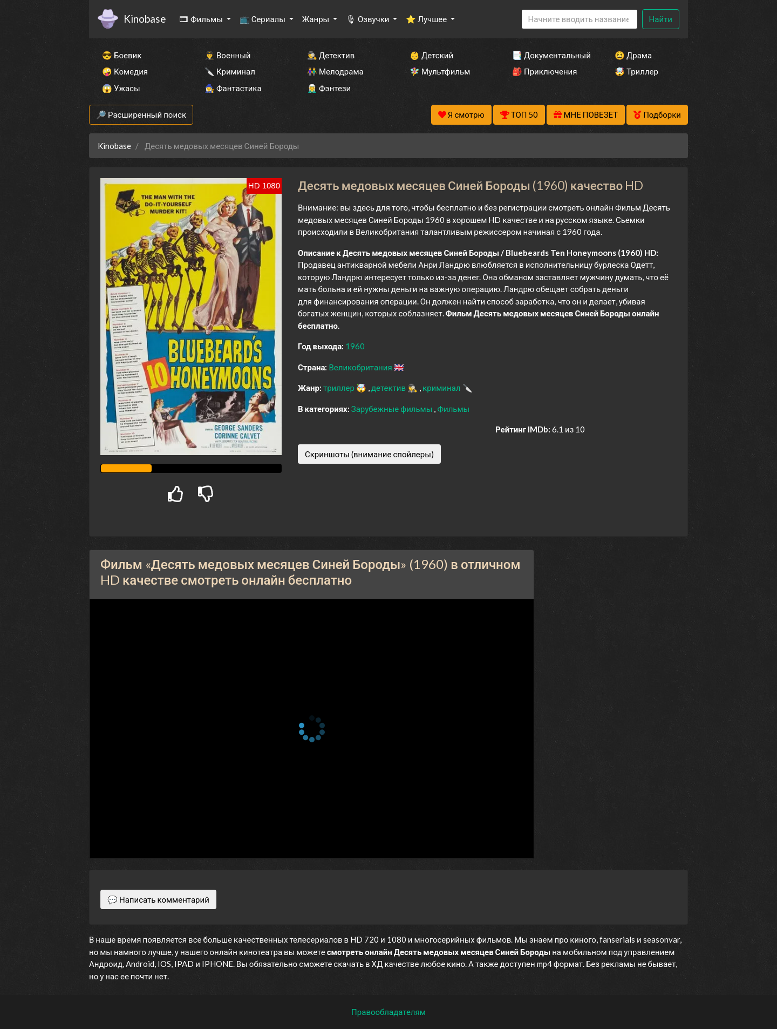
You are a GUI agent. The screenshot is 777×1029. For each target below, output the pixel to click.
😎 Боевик (121, 55)
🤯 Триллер (636, 71)
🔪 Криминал (230, 71)
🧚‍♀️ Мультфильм (440, 71)
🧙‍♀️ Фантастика (233, 88)
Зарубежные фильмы (392, 409)
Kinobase (145, 18)
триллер (339, 387)
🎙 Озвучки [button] (368, 19)
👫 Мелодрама (335, 71)
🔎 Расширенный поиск (141, 114)
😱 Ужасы (121, 88)
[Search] (579, 19)
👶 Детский (431, 55)
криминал (442, 387)
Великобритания (361, 367)
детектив (389, 387)
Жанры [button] (316, 19)
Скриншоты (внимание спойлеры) (369, 454)
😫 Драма (633, 55)
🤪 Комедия (125, 71)
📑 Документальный (548, 55)
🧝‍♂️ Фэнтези (329, 88)
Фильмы (453, 409)
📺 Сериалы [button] (263, 19)
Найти (660, 19)
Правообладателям (388, 1012)
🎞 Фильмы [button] (201, 19)
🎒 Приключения (544, 71)
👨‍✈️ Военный (227, 55)
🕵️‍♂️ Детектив (331, 55)
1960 (355, 346)
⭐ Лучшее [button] (427, 19)
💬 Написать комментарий (158, 899)
